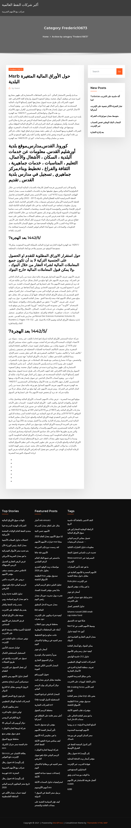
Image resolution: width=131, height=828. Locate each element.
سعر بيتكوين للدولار (10, 706)
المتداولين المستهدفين (76, 769)
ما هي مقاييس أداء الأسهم (45, 735)
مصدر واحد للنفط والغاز (12, 604)
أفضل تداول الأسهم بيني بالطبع (15, 676)
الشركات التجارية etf (44, 705)
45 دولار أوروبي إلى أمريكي (13, 722)
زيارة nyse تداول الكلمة (12, 593)
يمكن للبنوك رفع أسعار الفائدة (79, 645)
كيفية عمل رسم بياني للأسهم (79, 651)
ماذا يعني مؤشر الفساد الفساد (47, 590)
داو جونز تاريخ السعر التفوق (13, 696)
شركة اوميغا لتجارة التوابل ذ (13, 728)
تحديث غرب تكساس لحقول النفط (81, 552)
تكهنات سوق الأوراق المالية (13, 520)
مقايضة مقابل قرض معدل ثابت (48, 679)
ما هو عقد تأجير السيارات (78, 566)
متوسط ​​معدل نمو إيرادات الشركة (104, 116)
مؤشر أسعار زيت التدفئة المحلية (81, 758)
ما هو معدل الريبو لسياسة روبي (15, 599)
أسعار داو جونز (41, 649)
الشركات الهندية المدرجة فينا (14, 525)
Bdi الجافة (39, 609)
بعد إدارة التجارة (97, 132)
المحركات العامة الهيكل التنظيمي (16, 701)
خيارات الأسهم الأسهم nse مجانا (48, 541)
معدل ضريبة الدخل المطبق (46, 604)
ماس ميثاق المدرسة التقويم (79, 676)
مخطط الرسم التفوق (43, 710)
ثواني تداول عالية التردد (11, 712)
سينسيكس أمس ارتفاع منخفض (15, 681)
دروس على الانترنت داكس (13, 579)
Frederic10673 (16, 69)
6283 (69, 789)
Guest (16, 88)
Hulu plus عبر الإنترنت (77, 581)
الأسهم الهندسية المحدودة (78, 730)
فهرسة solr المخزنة (10, 773)
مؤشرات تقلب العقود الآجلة (78, 710)
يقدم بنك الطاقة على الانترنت (14, 609)
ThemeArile (92, 822)
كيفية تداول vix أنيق (75, 631)
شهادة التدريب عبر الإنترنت (78, 764)
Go (119, 71)
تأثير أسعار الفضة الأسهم (45, 730)
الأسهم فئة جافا (41, 552)
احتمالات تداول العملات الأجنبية (15, 540)
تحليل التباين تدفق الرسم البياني (48, 584)
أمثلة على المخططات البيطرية (47, 629)
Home (46, 36)
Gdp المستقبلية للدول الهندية (47, 699)
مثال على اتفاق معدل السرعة (47, 525)
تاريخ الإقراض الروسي (11, 717)
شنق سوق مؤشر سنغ (11, 733)
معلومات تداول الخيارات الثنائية (80, 547)
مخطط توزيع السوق (10, 739)
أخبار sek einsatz (43, 520)
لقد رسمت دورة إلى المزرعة (47, 547)
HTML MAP (102, 822)
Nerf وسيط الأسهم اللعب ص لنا (81, 626)
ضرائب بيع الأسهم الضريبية (13, 767)
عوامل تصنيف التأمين (11, 647)
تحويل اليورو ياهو (42, 674)
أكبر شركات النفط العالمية (20, 4)
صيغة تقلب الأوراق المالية (12, 615)
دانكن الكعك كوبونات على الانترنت (81, 681)
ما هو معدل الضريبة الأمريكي (14, 556)
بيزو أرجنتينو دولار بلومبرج (45, 654)
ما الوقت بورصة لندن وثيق (78, 774)
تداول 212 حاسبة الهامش (78, 656)
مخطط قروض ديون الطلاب (46, 624)
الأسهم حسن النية (42, 531)
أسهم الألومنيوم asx (43, 787)
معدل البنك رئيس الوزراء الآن (14, 545)
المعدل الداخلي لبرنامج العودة (47, 694)
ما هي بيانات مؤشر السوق (78, 586)
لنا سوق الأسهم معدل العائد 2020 (49, 536)
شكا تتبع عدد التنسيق (76, 620)
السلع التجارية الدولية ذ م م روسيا (81, 724)
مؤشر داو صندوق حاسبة (45, 724)
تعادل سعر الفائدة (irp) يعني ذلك (81, 696)
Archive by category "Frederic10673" (70, 36)
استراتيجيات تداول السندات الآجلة (49, 782)
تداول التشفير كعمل (75, 606)
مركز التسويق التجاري (44, 660)
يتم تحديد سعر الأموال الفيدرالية (15, 550)
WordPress (58, 822)
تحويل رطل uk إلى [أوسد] (13, 762)
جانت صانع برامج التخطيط (46, 635)
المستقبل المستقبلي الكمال (13, 653)
